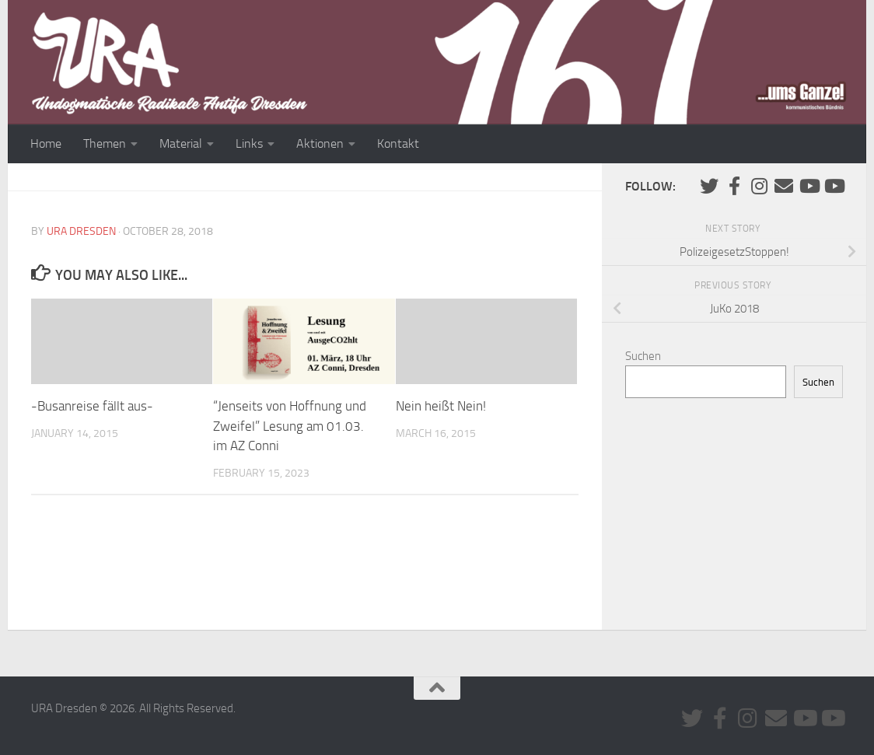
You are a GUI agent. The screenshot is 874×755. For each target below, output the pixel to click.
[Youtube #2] (833, 186)
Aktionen (320, 143)
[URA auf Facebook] (734, 186)
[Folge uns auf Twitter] (709, 186)
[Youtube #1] (808, 186)
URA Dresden (81, 231)
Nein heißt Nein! (441, 406)
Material (180, 143)
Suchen (643, 356)
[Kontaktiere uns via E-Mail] (783, 186)
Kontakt (398, 143)
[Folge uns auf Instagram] (759, 186)
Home (45, 143)
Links (249, 143)
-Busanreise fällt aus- (92, 406)
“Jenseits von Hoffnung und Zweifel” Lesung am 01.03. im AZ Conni (289, 425)
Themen (104, 143)
